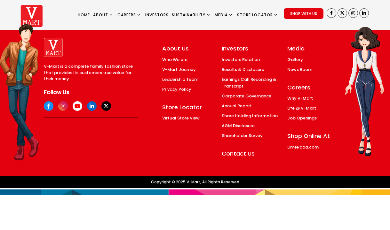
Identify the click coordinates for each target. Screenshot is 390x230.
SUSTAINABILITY (191, 15)
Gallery (295, 60)
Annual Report (237, 106)
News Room (299, 69)
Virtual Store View (181, 118)
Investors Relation (241, 60)
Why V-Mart (300, 98)
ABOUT (103, 15)
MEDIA (224, 15)
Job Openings (302, 118)
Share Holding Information (250, 116)
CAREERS (129, 15)
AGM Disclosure (238, 126)
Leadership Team (180, 79)
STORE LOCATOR (257, 15)
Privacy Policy (176, 89)
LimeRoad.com (303, 147)
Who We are (174, 60)
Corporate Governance (246, 96)
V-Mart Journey (179, 69)
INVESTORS (157, 15)
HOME (84, 15)
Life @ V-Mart (301, 108)
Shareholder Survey (242, 136)
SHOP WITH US (303, 13)
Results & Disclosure (243, 69)
